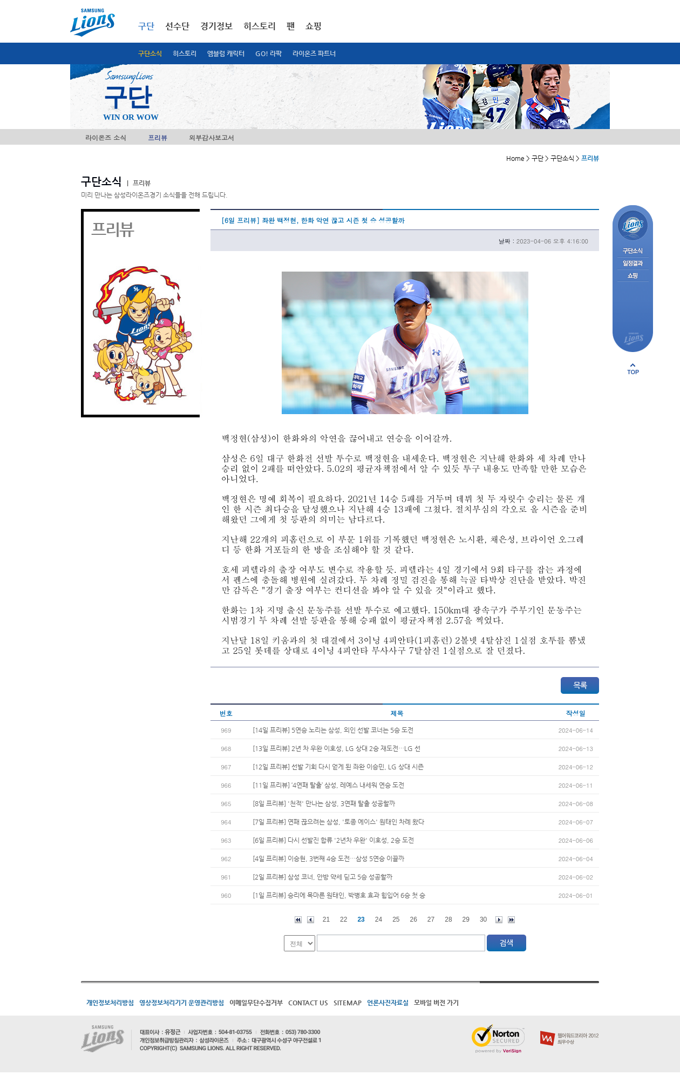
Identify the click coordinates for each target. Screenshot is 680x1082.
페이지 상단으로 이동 (633, 368)
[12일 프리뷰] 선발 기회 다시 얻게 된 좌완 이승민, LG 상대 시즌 (338, 766)
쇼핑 (313, 26)
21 (326, 919)
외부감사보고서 (211, 137)
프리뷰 (157, 137)
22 (343, 919)
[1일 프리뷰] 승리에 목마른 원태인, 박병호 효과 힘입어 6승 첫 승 (339, 895)
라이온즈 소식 (105, 137)
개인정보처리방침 (110, 1002)
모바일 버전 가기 (436, 1002)
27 (430, 919)
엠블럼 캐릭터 (225, 53)
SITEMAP (348, 1002)
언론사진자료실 (388, 1002)
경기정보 (216, 26)
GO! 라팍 (268, 53)
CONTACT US (308, 1002)
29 (466, 919)
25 (395, 919)
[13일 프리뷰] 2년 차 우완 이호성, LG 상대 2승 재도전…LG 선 (336, 748)
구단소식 (150, 53)
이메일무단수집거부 (256, 1002)
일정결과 (633, 264)
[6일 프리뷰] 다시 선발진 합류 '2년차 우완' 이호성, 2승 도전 (333, 840)
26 (413, 919)
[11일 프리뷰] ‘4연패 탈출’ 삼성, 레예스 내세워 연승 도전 (328, 785)
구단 (146, 26)
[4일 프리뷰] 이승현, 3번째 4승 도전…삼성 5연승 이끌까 (328, 858)
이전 (310, 920)
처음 (298, 920)
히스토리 (184, 53)
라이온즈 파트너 (314, 53)
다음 (499, 920)
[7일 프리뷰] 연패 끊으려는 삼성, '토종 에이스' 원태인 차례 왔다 (338, 822)
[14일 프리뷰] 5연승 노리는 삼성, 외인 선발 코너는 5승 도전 (333, 730)
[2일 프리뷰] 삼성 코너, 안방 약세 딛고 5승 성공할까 (322, 877)
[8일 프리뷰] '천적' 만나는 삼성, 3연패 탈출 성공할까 (324, 803)
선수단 (177, 26)
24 (378, 919)
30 (483, 919)
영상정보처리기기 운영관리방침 (181, 1002)
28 (448, 919)
